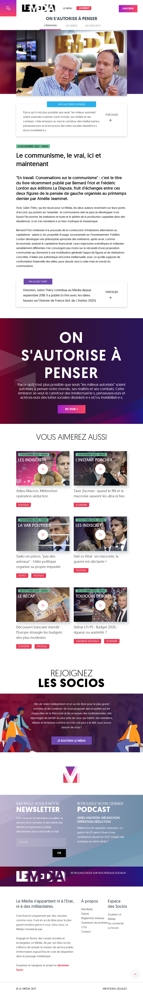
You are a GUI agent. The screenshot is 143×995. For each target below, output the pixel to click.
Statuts (85, 913)
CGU (84, 927)
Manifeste (87, 909)
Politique (23, 504)
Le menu (67, 8)
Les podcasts (93, 25)
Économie (81, 504)
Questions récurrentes (94, 922)
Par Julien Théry (38, 281)
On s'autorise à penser (71, 104)
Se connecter (116, 923)
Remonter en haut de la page (135, 974)
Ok (59, 853)
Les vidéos (71, 25)
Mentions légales (115, 988)
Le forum (113, 928)
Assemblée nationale (87, 641)
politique (42, 646)
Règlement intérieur (92, 918)
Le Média (41, 876)
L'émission (50, 25)
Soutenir (132, 6)
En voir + (71, 409)
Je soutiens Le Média (72, 741)
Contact (86, 931)
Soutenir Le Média (114, 917)
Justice (22, 575)
